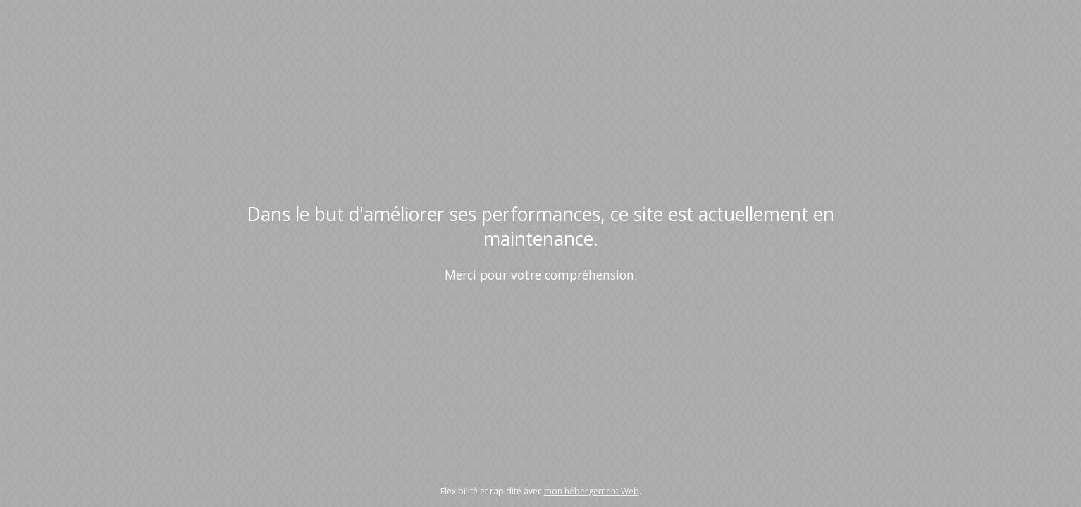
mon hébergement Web (591, 491)
